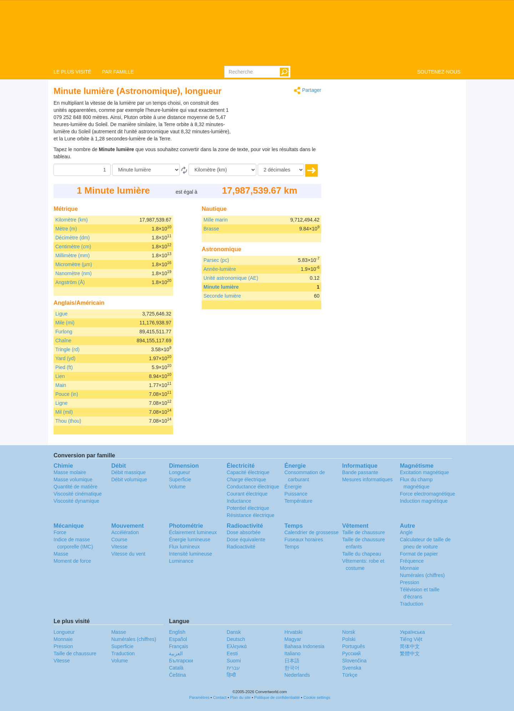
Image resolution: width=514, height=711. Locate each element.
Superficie (180, 479)
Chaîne (63, 340)
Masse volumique (73, 479)
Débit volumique (129, 479)
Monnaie (409, 568)
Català (176, 668)
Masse (61, 554)
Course (119, 539)
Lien (60, 376)
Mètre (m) (66, 229)
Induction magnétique (424, 501)
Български (181, 660)
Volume (177, 486)
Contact (220, 697)
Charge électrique (246, 479)
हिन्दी (231, 675)
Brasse (211, 229)
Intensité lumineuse (190, 554)
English (177, 632)
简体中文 (410, 646)
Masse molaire (70, 472)
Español (178, 639)
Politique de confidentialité (277, 697)
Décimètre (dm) (72, 237)
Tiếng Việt (411, 639)
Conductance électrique (253, 486)
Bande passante (360, 472)
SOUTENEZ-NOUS (438, 72)
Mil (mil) (64, 412)
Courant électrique (247, 494)
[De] (146, 170)
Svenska (351, 668)
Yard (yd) (65, 358)
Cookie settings (316, 697)
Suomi (234, 660)
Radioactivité (241, 547)
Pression (409, 582)
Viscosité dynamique (76, 501)
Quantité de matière (75, 486)
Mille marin (215, 220)
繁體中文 (410, 653)
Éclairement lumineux (193, 532)
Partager (307, 90)
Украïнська (412, 632)
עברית (233, 668)
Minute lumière (221, 287)
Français (178, 646)
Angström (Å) (70, 282)
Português (353, 646)
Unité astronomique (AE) (230, 278)
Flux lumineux (184, 547)
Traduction (411, 604)
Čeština (177, 675)
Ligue (61, 314)
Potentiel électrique (248, 508)
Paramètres (199, 697)
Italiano (292, 653)
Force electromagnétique (427, 494)
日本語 (291, 660)
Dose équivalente (246, 539)
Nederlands (297, 675)
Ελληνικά (237, 646)
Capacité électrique (248, 472)
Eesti (232, 653)
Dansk (234, 632)
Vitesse (119, 547)
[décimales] (281, 170)
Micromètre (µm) (73, 264)
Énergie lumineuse (189, 539)
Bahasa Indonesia (304, 646)
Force (60, 532)
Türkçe (349, 675)
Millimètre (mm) (72, 255)
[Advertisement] (276, 117)
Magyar (292, 639)
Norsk (348, 632)
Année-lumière (219, 269)
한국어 (291, 668)
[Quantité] (82, 170)
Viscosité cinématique (78, 494)
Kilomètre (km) (71, 220)
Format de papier (419, 554)
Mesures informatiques (367, 479)
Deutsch (236, 639)
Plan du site (240, 697)
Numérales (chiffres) (422, 575)
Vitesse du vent (128, 554)
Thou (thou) (68, 421)
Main (60, 385)
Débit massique (128, 472)
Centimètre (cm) (73, 246)
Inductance (239, 501)
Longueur (179, 472)
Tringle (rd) (67, 349)
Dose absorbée (244, 532)
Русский (351, 653)
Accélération (125, 532)
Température (298, 501)
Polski (348, 639)
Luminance (181, 561)
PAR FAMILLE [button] (118, 72)
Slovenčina (354, 660)
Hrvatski (293, 632)
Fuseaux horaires (303, 539)
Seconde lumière (222, 296)
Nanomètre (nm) (73, 273)
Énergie (293, 486)
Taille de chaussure (363, 532)
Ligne (61, 403)
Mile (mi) (65, 322)
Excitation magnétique (424, 472)
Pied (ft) (64, 367)
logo (257, 32)
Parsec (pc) (216, 260)
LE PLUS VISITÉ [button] (72, 72)
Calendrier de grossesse (311, 532)
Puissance (296, 494)
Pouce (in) (66, 394)
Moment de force (72, 561)
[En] (222, 170)
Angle (406, 532)
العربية (176, 653)
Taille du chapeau (361, 554)
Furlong (63, 331)
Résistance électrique (250, 515)
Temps (291, 547)
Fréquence (412, 561)
